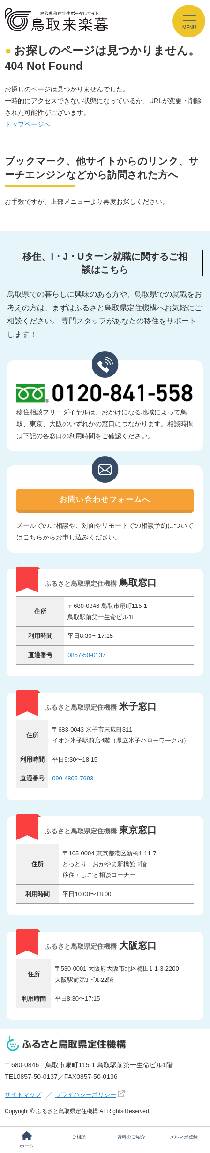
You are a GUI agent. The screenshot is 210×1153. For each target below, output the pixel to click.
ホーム (27, 1139)
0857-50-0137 (86, 655)
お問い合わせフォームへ (105, 499)
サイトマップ (23, 1094)
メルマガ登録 (184, 1136)
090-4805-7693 (72, 778)
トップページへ (28, 124)
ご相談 (79, 1136)
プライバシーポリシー (85, 1094)
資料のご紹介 (131, 1136)
